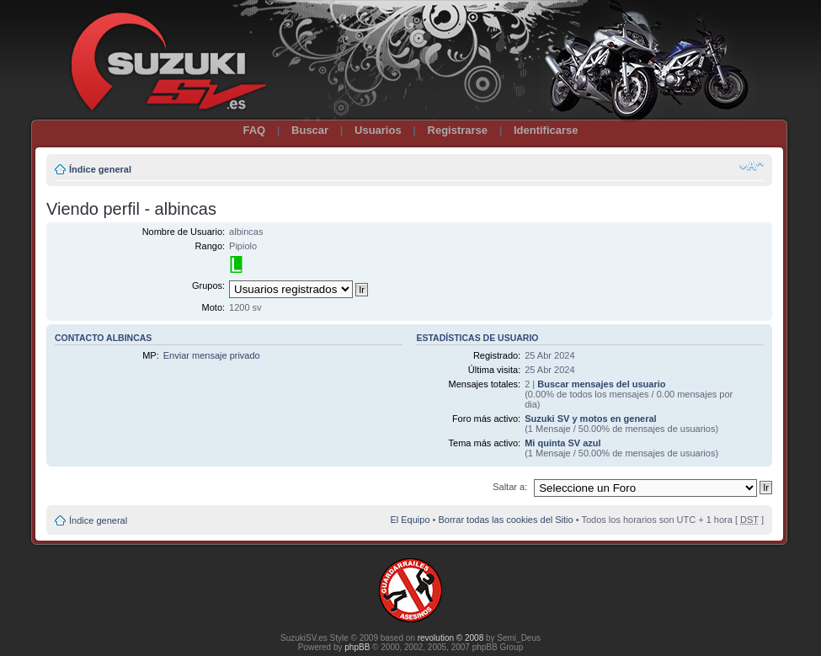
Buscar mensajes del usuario (601, 384)
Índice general (100, 169)
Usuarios (378, 130)
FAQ (254, 130)
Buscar (309, 130)
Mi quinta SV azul (562, 443)
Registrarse (458, 130)
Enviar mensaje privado (211, 355)
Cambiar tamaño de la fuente (751, 165)
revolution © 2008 (451, 638)
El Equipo (409, 520)
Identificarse (546, 130)
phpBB (357, 647)
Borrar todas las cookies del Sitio (505, 520)
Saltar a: (510, 487)
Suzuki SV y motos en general (591, 418)
